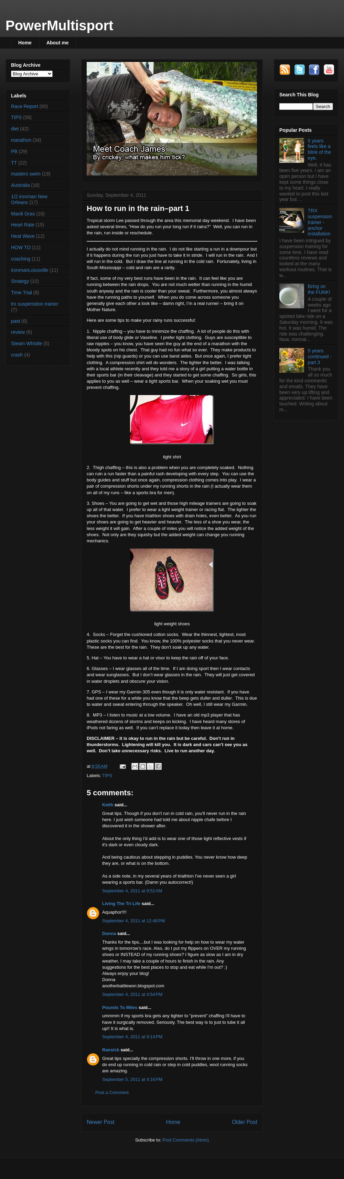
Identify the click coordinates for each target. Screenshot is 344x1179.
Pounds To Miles (119, 1007)
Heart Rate (22, 224)
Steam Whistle (26, 343)
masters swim (26, 174)
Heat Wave (23, 236)
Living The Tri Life (121, 903)
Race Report (24, 106)
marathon (21, 140)
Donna (109, 933)
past (15, 321)
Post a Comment (112, 1092)
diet (15, 128)
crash (17, 355)
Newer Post (101, 1122)
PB (14, 151)
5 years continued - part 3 (320, 356)
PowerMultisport (59, 25)
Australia (20, 185)
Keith (108, 804)
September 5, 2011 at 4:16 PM (132, 1079)
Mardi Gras (23, 213)
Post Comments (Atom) (185, 1140)
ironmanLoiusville (29, 270)
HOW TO (21, 247)
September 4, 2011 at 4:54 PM (132, 994)
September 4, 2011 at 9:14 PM (132, 1036)
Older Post (244, 1122)
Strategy (20, 281)
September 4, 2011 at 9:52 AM (132, 890)
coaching (20, 259)
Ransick (110, 1049)
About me (57, 42)
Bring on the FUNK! (319, 289)
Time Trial (21, 292)
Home (25, 42)
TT (14, 163)
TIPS (107, 775)
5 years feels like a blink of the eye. (319, 149)
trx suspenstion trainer (34, 304)
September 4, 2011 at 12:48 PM (133, 920)
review (18, 332)
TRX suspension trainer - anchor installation (320, 222)
